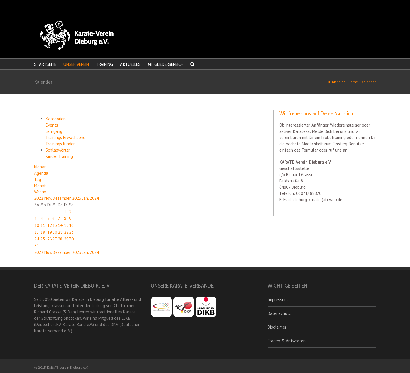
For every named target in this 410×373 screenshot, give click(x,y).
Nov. (48, 198)
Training (65, 156)
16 (71, 225)
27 (54, 239)
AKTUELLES (130, 64)
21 (60, 232)
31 (36, 245)
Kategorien (56, 118)
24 (36, 239)
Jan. (86, 198)
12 (49, 225)
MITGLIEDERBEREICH (165, 64)
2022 (39, 198)
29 (66, 239)
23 (71, 232)
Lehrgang (54, 131)
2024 (94, 198)
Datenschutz (279, 313)
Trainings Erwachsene (65, 137)
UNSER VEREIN (76, 64)
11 (42, 225)
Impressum (278, 299)
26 (49, 239)
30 (71, 239)
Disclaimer (277, 327)
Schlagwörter (58, 150)
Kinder (52, 156)
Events (52, 125)
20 (54, 232)
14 (60, 225)
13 (54, 225)
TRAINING (104, 64)
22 (66, 232)
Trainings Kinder (60, 143)
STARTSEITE (45, 64)
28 (60, 239)
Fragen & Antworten (287, 340)
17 (36, 232)
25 (42, 239)
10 (36, 225)
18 (42, 232)
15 (66, 225)
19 (49, 232)
